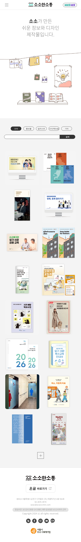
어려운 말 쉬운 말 (70, 5)
